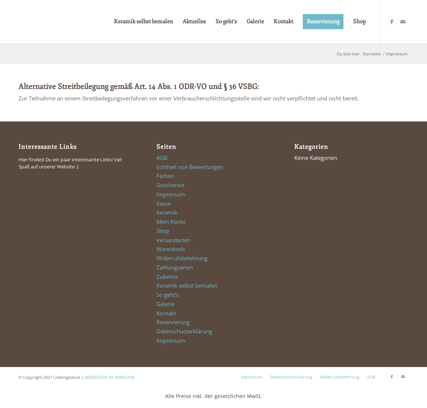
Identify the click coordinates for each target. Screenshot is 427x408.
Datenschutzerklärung (184, 331)
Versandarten (173, 240)
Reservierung (173, 322)
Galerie (165, 304)
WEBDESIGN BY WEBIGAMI (110, 377)
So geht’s (167, 294)
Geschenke (170, 185)
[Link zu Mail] (403, 21)
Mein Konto (171, 221)
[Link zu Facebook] (391, 21)
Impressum (170, 194)
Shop (162, 230)
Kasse (163, 203)
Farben (165, 175)
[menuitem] (143, 22)
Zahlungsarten (174, 267)
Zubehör (167, 276)
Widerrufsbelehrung (181, 258)
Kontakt (166, 313)
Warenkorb (170, 249)
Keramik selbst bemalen (186, 285)
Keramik (166, 212)
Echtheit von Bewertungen (189, 167)
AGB (161, 157)
